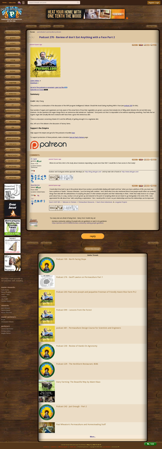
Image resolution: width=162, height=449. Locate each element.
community (13, 88)
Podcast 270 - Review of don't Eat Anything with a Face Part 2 (77, 37)
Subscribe (12, 2)
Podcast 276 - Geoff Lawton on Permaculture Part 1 (79, 277)
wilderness (12, 93)
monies (12, 66)
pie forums (12, 166)
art (13, 105)
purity (13, 77)
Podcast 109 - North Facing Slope (71, 259)
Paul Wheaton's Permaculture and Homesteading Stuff (81, 424)
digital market (13, 155)
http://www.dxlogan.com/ (130, 172)
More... (93, 437)
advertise (53, 447)
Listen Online (35, 81)
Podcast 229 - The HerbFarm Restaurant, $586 (77, 364)
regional (13, 116)
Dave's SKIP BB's (55, 202)
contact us (46, 447)
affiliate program (63, 447)
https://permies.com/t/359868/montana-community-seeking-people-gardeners (78, 223)
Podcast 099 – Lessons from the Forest (74, 310)
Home (4, 2)
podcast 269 (128, 105)
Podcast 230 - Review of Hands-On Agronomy (76, 346)
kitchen (12, 71)
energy (12, 60)
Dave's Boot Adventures (104, 202)
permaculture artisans (12, 110)
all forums (12, 177)
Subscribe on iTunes (39, 90)
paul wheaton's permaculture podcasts (49, 32)
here (73, 133)
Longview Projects (121, 202)
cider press (12, 144)
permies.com (12, 161)
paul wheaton (107, 447)
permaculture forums (12, 32)
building (12, 49)
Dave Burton (35, 185)
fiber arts (12, 99)
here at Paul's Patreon (77, 137)
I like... (32, 173)
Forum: (32, 32)
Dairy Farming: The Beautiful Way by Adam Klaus (78, 382)
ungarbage (12, 82)
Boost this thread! (92, 249)
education (12, 121)
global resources (12, 138)
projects (12, 149)
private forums (13, 172)
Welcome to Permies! (69, 202)
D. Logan (34, 159)
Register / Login (154, 3)
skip (12, 127)
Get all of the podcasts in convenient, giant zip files (48, 87)
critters (12, 43)
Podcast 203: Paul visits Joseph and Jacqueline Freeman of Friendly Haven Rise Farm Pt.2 (96, 292)
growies (12, 38)
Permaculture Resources (86, 202)
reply (93, 236)
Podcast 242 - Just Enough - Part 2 (71, 406)
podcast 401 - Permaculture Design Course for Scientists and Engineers (88, 328)
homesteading (13, 54)
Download (34, 83)
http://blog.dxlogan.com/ (93, 172)
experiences (13, 133)
